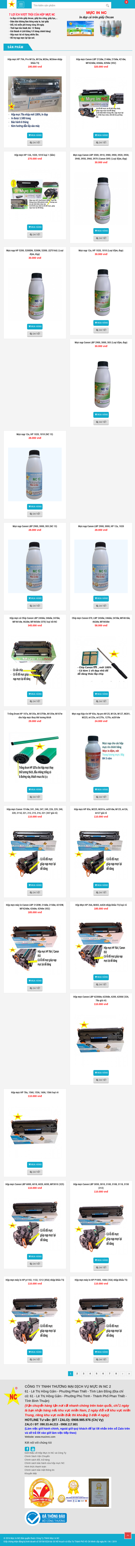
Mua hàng (36, 135)
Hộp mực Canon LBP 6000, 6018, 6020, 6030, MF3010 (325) (34, 1184)
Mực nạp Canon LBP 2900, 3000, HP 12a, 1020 (101, 526)
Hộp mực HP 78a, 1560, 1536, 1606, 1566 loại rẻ (35, 1092)
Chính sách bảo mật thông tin (39, 1470)
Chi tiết (36, 142)
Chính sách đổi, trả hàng (37, 1459)
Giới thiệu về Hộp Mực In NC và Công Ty (45, 1453)
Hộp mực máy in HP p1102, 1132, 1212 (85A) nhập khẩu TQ (35, 1279)
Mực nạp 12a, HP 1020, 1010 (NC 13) (35, 434)
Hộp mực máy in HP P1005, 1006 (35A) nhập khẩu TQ (101, 1279)
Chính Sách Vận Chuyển (37, 1456)
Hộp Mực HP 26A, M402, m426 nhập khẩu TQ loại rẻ (101, 905)
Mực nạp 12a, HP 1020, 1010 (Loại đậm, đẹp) (101, 250)
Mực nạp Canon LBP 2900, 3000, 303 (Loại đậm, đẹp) (101, 342)
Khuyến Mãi (31, 1473)
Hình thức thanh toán (35, 1466)
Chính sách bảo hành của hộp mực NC (45, 1463)
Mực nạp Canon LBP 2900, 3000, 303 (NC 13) (35, 526)
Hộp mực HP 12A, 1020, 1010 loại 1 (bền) (34, 155)
